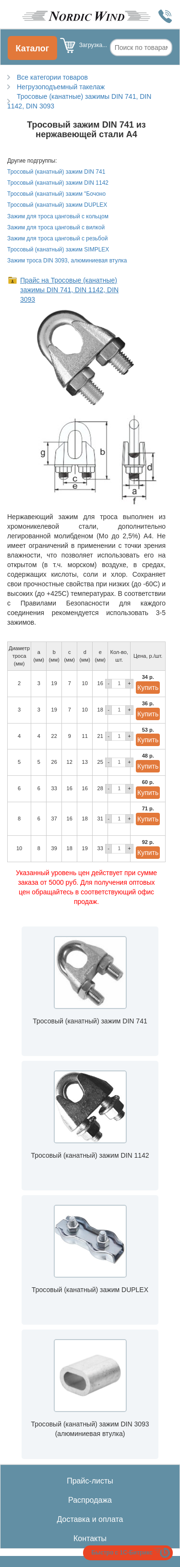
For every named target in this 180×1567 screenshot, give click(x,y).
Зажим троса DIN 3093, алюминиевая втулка (67, 260)
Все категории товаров (52, 77)
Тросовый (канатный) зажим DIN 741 (56, 171)
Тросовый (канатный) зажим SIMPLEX (58, 249)
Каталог (32, 48)
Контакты (90, 1538)
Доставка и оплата (90, 1519)
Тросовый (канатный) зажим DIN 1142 (57, 182)
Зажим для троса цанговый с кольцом (57, 216)
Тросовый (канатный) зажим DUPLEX (57, 205)
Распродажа (90, 1500)
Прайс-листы (90, 1481)
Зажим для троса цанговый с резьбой (57, 238)
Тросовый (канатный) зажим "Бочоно (56, 193)
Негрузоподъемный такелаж (61, 87)
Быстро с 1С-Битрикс (122, 1552)
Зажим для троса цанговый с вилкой (56, 227)
